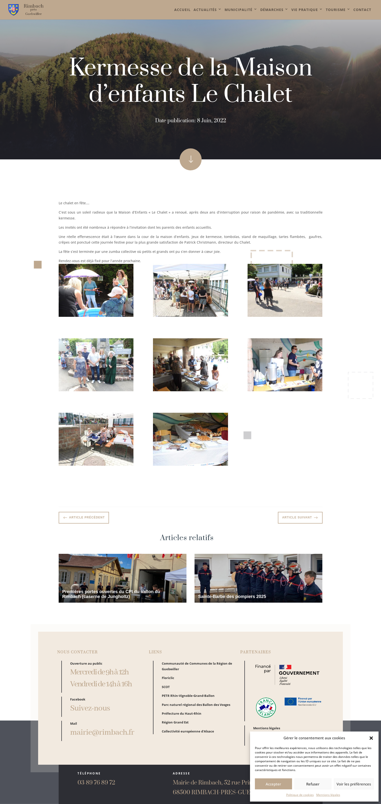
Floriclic (168, 681)
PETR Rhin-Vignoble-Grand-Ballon (188, 699)
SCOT (166, 690)
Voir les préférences (354, 784)
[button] (371, 738)
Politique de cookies (300, 795)
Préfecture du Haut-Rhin (181, 716)
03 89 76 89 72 (96, 782)
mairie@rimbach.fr (102, 736)
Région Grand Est (175, 725)
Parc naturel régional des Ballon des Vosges (196, 708)
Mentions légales (328, 795)
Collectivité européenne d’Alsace (188, 734)
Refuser (312, 784)
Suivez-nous (90, 712)
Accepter (273, 784)
